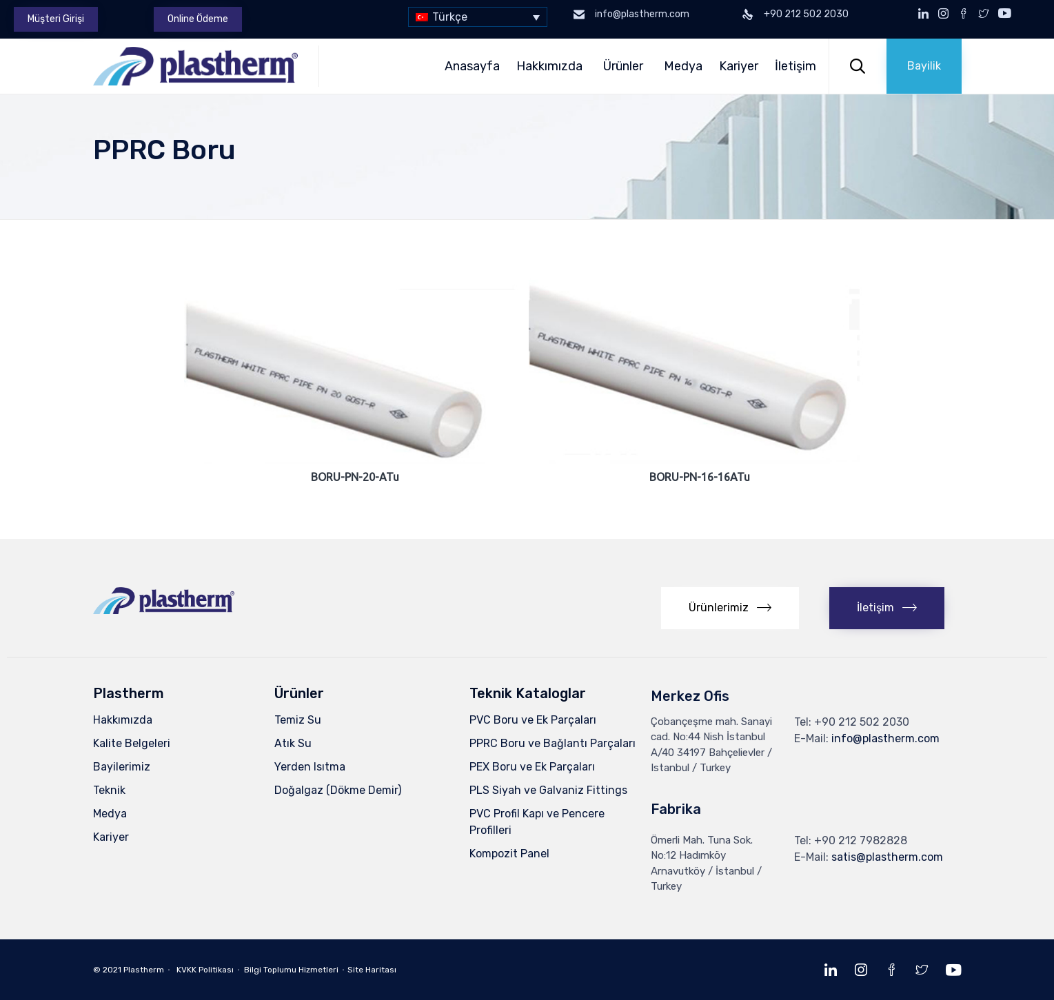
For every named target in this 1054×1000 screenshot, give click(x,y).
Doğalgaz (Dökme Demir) (337, 790)
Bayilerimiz (121, 766)
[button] (56, 19)
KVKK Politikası (205, 970)
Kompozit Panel (509, 853)
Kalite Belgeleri (131, 743)
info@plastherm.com (885, 738)
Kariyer (738, 66)
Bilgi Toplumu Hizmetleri (291, 970)
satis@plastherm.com (887, 857)
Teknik (109, 790)
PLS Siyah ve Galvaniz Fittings (548, 790)
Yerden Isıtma (309, 766)
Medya (683, 66)
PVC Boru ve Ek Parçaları (532, 719)
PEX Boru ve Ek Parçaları (532, 766)
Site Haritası (371, 970)
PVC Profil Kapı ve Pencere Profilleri (537, 822)
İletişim (797, 66)
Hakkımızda (551, 66)
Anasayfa (472, 66)
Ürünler (625, 66)
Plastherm (143, 970)
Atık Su (293, 743)
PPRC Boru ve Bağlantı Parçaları (552, 743)
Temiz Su (297, 719)
